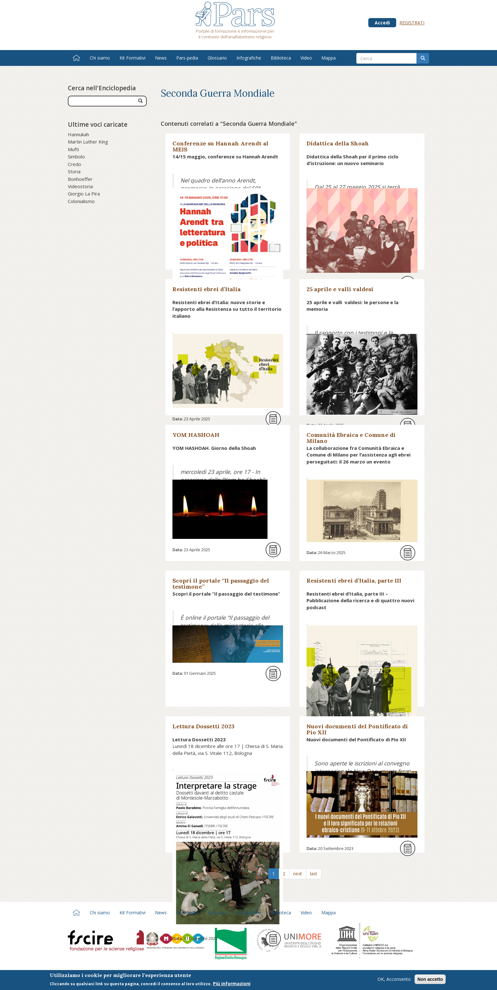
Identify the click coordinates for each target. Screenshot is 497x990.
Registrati (411, 23)
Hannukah (78, 134)
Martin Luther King (88, 141)
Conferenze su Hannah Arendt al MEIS (220, 146)
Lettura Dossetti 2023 (203, 726)
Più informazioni (231, 985)
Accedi (382, 23)
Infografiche (248, 58)
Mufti (73, 149)
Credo (74, 164)
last (313, 874)
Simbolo (76, 156)
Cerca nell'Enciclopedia (102, 88)
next (297, 874)
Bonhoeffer (80, 179)
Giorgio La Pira (84, 193)
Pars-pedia (187, 58)
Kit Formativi (132, 58)
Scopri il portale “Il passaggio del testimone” (220, 583)
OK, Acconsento (394, 981)
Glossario (217, 58)
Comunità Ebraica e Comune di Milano (351, 437)
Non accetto (430, 981)
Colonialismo (81, 201)
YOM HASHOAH (195, 434)
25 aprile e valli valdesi (340, 289)
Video (306, 58)
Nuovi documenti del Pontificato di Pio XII (357, 729)
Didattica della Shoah (338, 143)
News (161, 58)
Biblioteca (281, 58)
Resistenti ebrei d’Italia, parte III (354, 580)
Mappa (328, 58)
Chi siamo (100, 58)
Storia (74, 171)
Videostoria (80, 186)
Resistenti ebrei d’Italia (206, 289)
